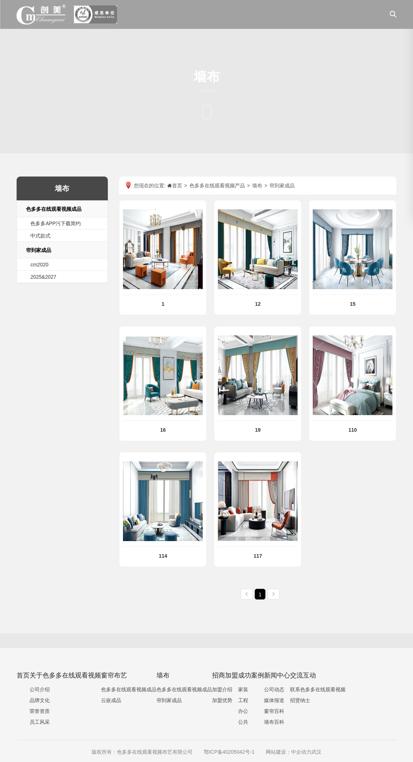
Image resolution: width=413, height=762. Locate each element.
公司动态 (274, 689)
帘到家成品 (38, 250)
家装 (243, 689)
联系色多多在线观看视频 (318, 689)
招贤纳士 (300, 700)
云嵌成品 (111, 700)
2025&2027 (43, 277)
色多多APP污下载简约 (55, 223)
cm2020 (39, 264)
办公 (243, 711)
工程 (243, 700)
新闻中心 (277, 675)
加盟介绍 (222, 689)
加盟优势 (222, 700)
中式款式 (40, 236)
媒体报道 (274, 700)
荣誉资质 (40, 711)
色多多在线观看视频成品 (54, 209)
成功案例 (251, 675)
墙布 (163, 675)
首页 (23, 675)
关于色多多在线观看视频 (65, 675)
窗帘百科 (274, 711)
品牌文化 (40, 700)
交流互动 (303, 675)
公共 (243, 722)
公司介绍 (40, 689)
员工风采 (40, 722)
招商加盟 (225, 675)
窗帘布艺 (114, 675)
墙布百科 (274, 722)
